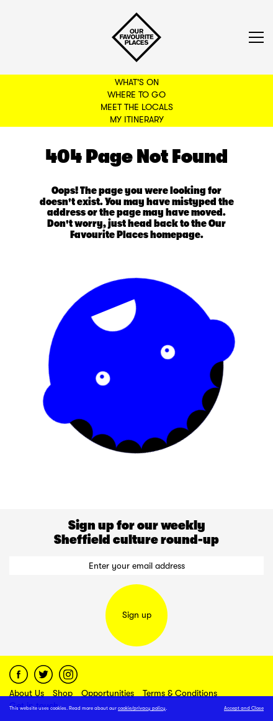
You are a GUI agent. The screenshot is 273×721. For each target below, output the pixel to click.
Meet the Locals (137, 107)
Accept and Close (244, 708)
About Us (26, 693)
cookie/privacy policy (142, 708)
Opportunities (107, 693)
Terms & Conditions (180, 693)
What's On (137, 82)
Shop (63, 693)
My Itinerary (137, 119)
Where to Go (136, 94)
